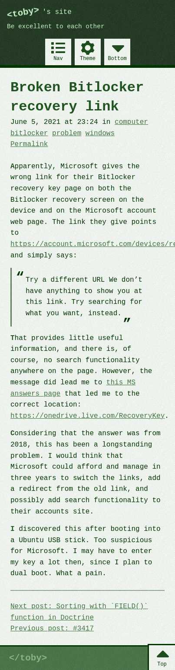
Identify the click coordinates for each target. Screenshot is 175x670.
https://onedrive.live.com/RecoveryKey (87, 416)
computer (131, 122)
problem (66, 133)
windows (100, 133)
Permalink (29, 144)
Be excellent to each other (56, 27)
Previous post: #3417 (52, 628)
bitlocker (29, 133)
